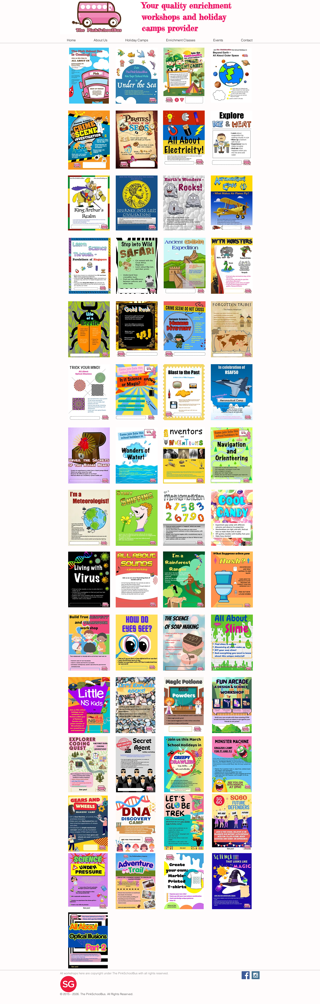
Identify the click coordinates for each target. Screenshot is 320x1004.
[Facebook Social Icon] (246, 975)
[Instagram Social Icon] (256, 975)
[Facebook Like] (216, 979)
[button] (100, 40)
